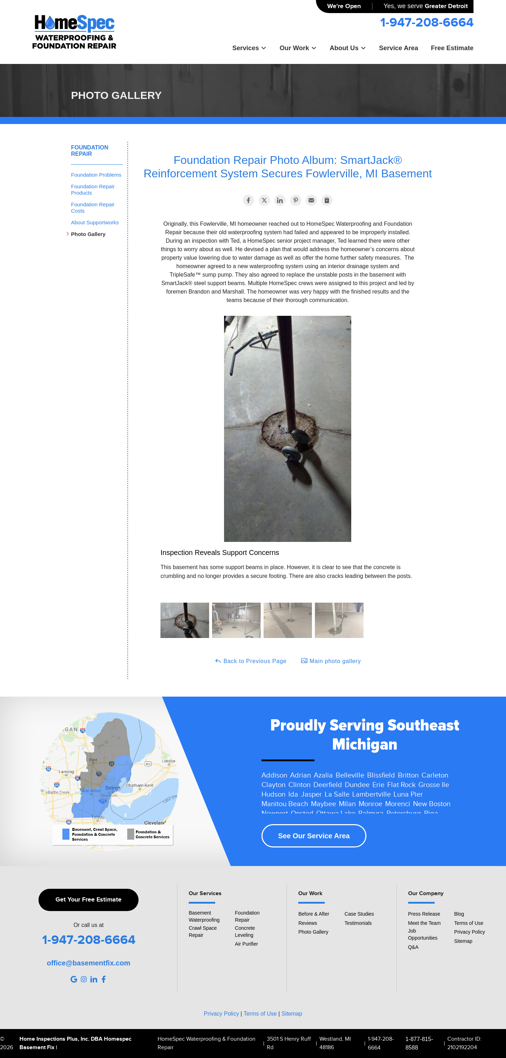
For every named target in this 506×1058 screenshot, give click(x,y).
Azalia (323, 775)
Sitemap (463, 941)
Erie (378, 785)
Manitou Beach (284, 804)
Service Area (398, 48)
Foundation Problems (96, 175)
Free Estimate (452, 48)
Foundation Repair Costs (92, 207)
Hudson (273, 794)
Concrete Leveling (245, 931)
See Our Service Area (314, 836)
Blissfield (381, 775)
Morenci (397, 804)
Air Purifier (246, 944)
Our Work (298, 48)
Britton (408, 775)
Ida (293, 794)
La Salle (337, 794)
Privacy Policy (469, 932)
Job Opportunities (422, 934)
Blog (459, 914)
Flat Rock (401, 785)
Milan (347, 804)
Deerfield (327, 785)
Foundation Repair (89, 150)
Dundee (357, 785)
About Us (348, 48)
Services (249, 48)
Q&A (413, 947)
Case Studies (359, 914)
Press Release (424, 914)
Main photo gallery (331, 660)
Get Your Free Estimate (88, 900)
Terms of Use (468, 923)
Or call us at (88, 925)
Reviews (307, 923)
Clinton (299, 785)
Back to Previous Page (250, 660)
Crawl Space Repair (203, 931)
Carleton (435, 775)
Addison (274, 775)
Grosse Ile (433, 785)
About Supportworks (95, 222)
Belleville (350, 775)
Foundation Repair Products (92, 189)
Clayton (273, 785)
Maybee (323, 804)
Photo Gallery (88, 234)
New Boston (432, 804)
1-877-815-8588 (419, 1043)
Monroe (370, 804)
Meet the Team (424, 923)
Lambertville (371, 794)
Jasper (311, 794)
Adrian (300, 775)
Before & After (313, 914)
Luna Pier (408, 794)
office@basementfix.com (88, 963)
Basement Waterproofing (204, 916)
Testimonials (358, 923)
